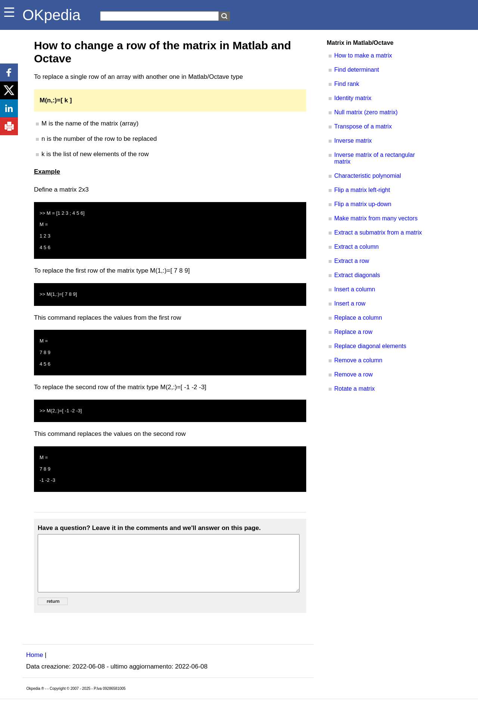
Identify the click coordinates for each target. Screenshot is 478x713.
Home (34, 666)
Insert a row (350, 303)
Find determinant (356, 69)
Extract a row (351, 261)
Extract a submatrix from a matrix (378, 232)
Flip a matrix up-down (362, 204)
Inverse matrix (353, 140)
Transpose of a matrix (363, 126)
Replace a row (353, 332)
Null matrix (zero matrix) (366, 112)
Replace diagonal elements (370, 346)
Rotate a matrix (354, 388)
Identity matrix (353, 98)
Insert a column (354, 289)
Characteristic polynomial (367, 176)
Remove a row (353, 374)
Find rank (346, 84)
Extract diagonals (357, 275)
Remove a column (358, 360)
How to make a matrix (363, 55)
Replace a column (358, 317)
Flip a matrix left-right (362, 190)
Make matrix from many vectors (376, 218)
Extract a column (356, 247)
